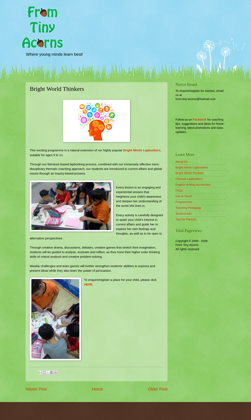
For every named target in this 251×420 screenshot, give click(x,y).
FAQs (179, 190)
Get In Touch (183, 196)
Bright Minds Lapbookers (141, 150)
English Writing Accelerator (193, 184)
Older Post (157, 389)
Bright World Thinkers (189, 173)
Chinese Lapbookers (188, 178)
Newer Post (36, 389)
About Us (181, 161)
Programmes (183, 202)
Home (97, 389)
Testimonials (183, 213)
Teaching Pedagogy (188, 207)
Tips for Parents (185, 219)
